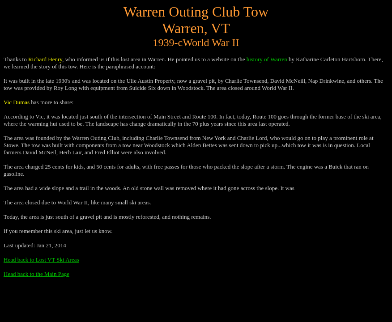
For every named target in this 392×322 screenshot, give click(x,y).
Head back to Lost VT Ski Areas (41, 259)
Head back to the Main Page (36, 274)
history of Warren (267, 59)
